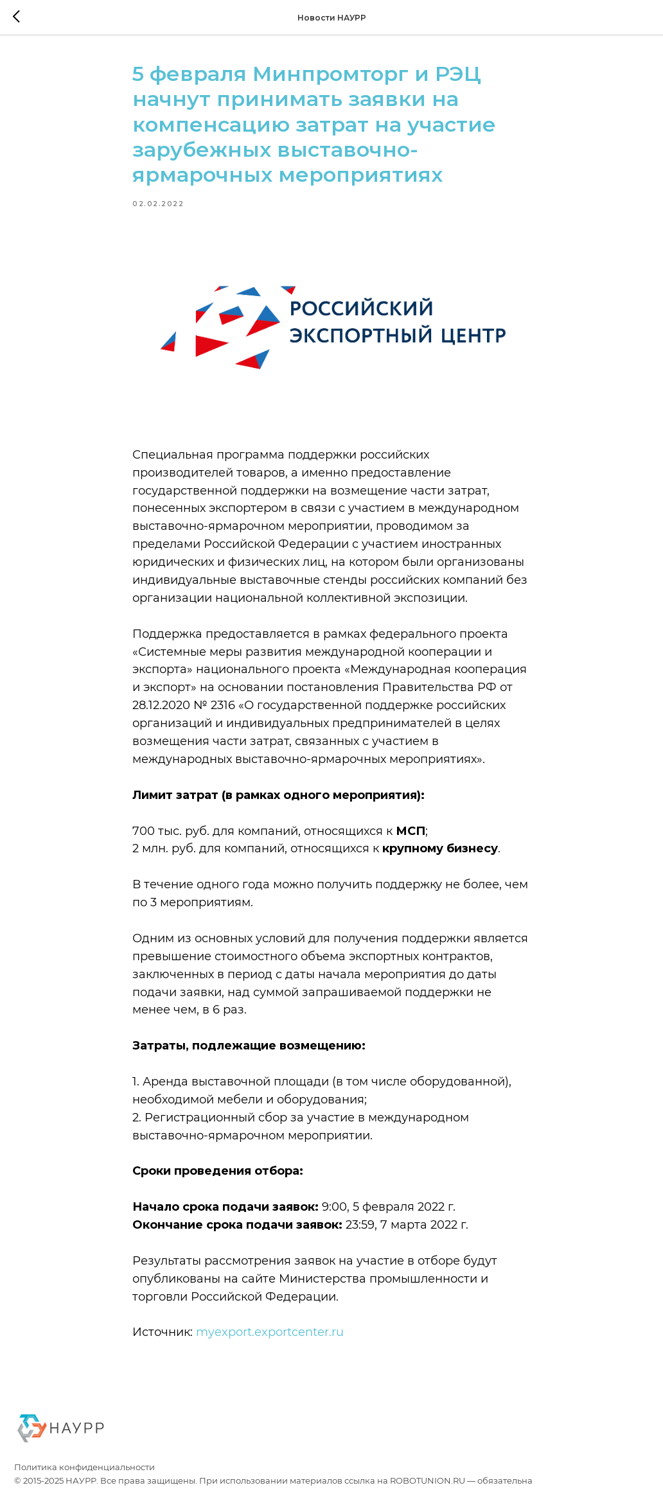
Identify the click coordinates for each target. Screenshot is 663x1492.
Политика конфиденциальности (84, 1467)
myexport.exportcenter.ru (270, 1332)
